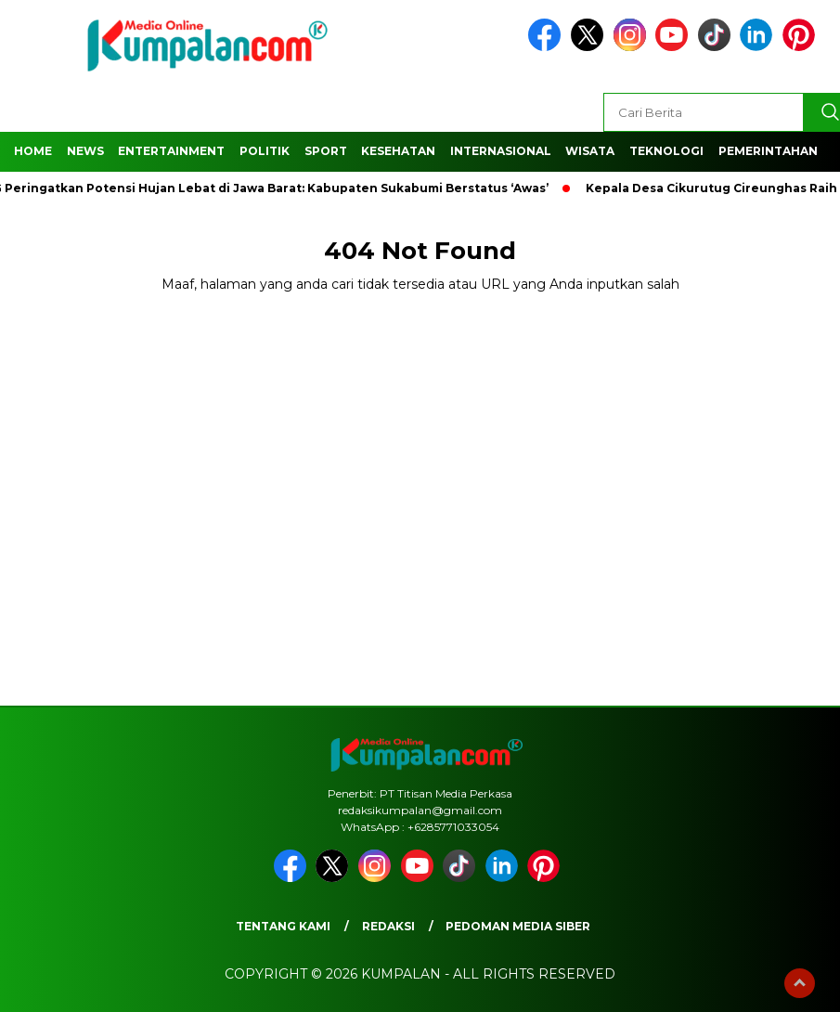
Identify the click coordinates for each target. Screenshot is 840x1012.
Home (33, 151)
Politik (264, 151)
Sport (325, 151)
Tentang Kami (283, 926)
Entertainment (171, 151)
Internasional (500, 151)
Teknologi (666, 151)
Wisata (589, 151)
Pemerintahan (768, 151)
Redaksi (388, 926)
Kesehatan (398, 151)
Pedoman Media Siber (518, 926)
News (85, 151)
